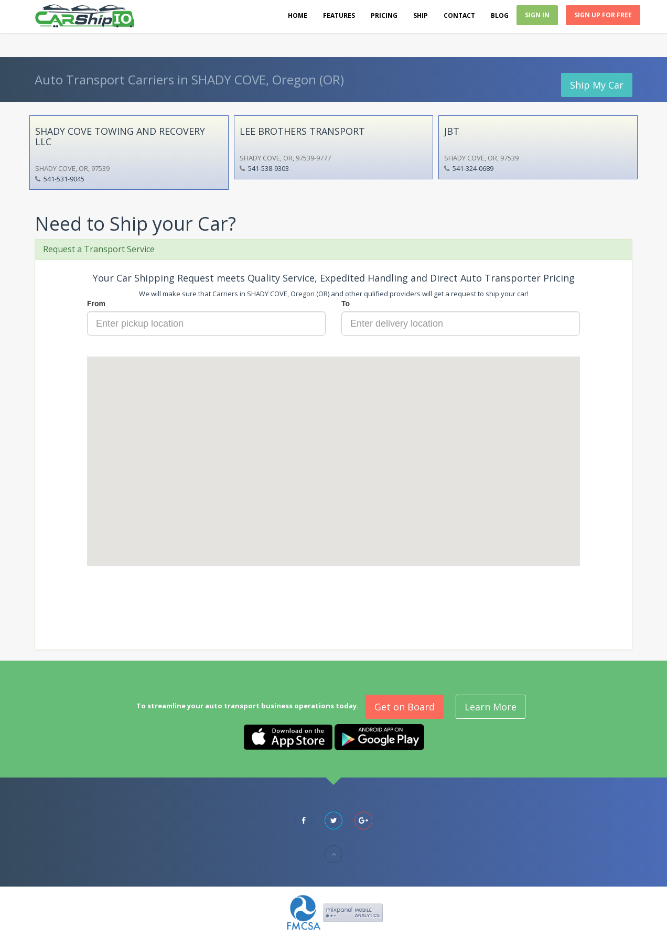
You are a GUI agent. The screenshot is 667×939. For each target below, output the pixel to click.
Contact (459, 15)
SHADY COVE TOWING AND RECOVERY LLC (120, 136)
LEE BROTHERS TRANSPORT (302, 131)
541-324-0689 (473, 168)
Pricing (384, 15)
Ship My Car (596, 85)
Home (297, 15)
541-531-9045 (64, 179)
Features (339, 15)
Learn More (491, 706)
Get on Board (404, 706)
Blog (500, 15)
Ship (420, 15)
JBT (451, 131)
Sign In (537, 14)
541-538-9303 (268, 168)
